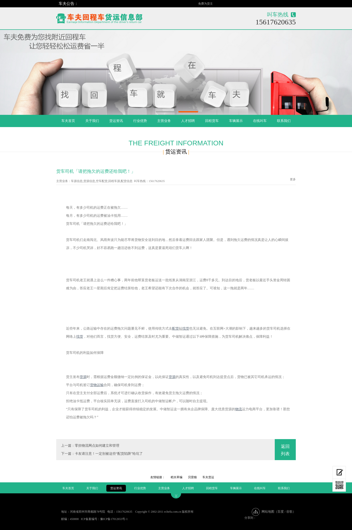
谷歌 (289, 511)
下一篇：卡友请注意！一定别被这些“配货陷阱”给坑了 (102, 453)
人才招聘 (188, 121)
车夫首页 (68, 121)
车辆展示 (236, 121)
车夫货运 (208, 477)
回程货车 (212, 121)
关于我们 (92, 121)
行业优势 (140, 121)
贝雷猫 (192, 477)
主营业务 (164, 121)
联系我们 (284, 121)
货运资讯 (116, 121)
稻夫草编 (176, 477)
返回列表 (285, 450)
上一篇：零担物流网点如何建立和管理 (90, 445)
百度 (280, 511)
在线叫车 (260, 121)
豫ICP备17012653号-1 (114, 519)
